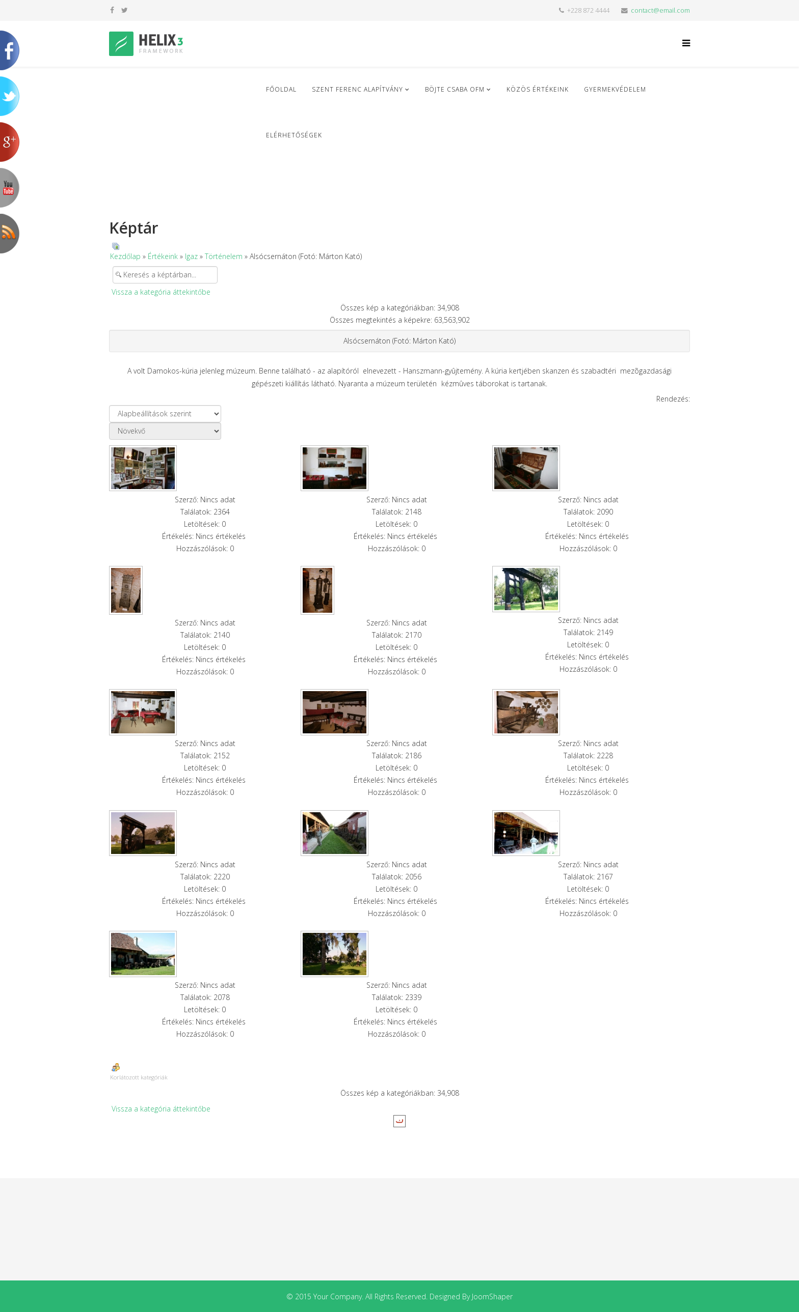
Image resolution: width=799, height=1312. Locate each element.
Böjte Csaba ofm (455, 89)
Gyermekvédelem (615, 89)
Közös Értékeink (538, 89)
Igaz (191, 256)
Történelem (224, 256)
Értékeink (163, 256)
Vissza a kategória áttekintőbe (161, 292)
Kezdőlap (125, 256)
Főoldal (281, 89)
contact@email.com (660, 10)
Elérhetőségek (294, 135)
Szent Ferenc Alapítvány (357, 89)
